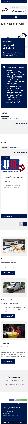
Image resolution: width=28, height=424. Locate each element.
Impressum (19, 422)
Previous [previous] (21, 224)
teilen (12, 400)
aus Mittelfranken (14, 118)
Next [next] (25, 224)
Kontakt (5, 422)
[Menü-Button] (14, 17)
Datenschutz (11, 422)
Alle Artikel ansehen (19, 152)
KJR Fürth (5, 118)
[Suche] (25, 7)
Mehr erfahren (8, 273)
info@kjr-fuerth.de (10, 417)
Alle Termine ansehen (19, 123)
